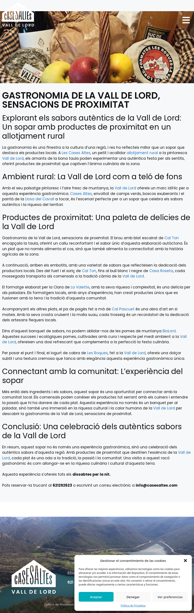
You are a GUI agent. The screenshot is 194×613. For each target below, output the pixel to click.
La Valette (80, 287)
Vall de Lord (13, 158)
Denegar (133, 597)
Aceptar (96, 597)
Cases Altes (81, 193)
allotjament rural (142, 152)
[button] (185, 560)
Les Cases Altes (76, 152)
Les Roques (97, 353)
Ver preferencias (170, 597)
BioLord (169, 331)
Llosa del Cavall (39, 199)
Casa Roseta (161, 270)
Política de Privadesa (133, 605)
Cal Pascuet (123, 309)
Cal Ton (172, 238)
